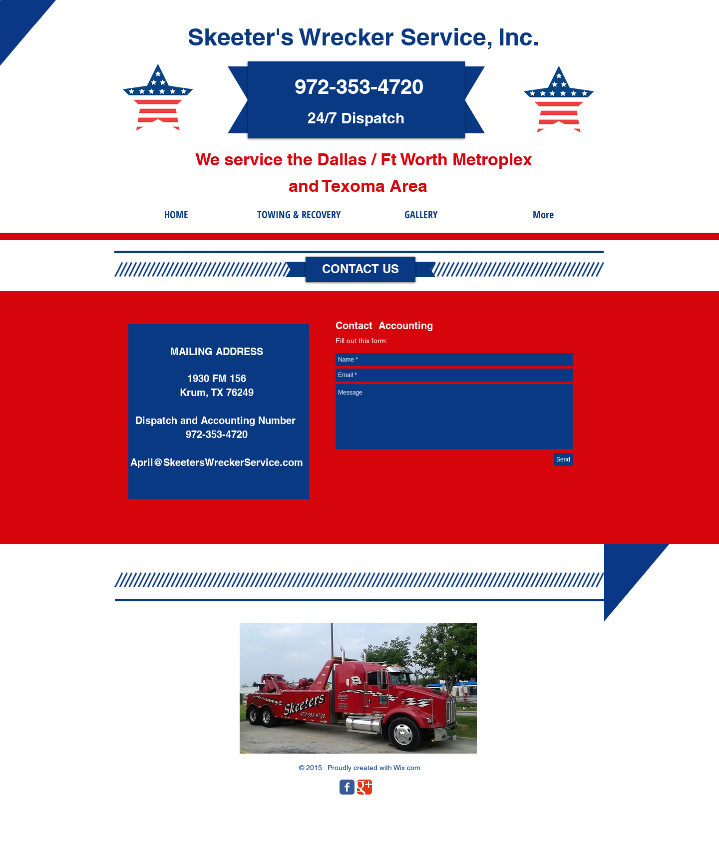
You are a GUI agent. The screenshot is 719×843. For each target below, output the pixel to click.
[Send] (563, 459)
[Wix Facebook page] (347, 787)
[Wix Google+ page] (364, 787)
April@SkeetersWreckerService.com (216, 462)
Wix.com (406, 768)
